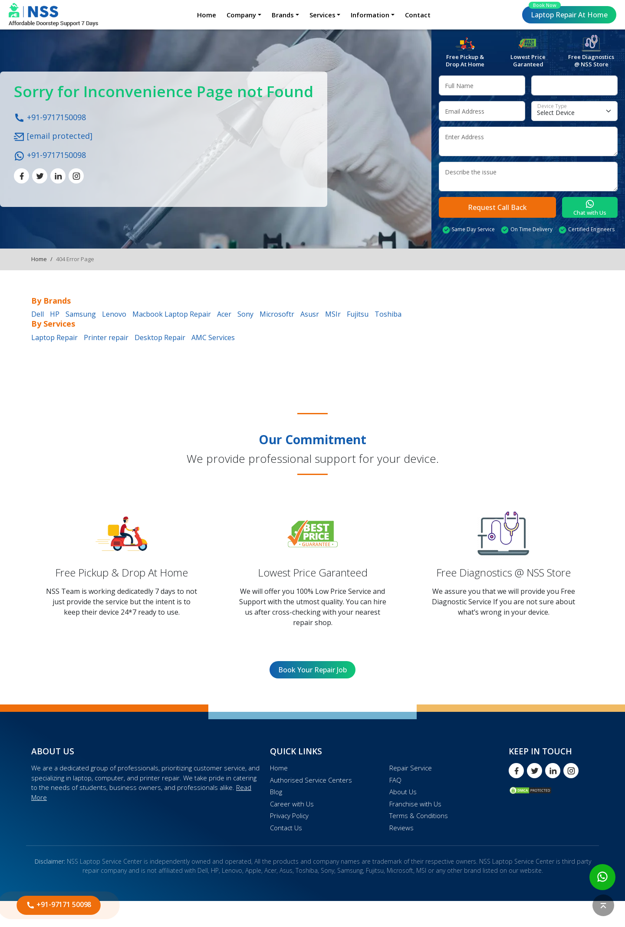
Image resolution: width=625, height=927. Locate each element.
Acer (224, 314)
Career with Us (292, 803)
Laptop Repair (568, 13)
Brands (283, 14)
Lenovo (114, 314)
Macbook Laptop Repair (171, 314)
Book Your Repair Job (312, 670)
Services (322, 14)
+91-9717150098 (50, 116)
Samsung (81, 314)
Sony (245, 314)
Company (241, 14)
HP (54, 314)
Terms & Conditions (418, 815)
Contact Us (286, 827)
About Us (403, 791)
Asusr (309, 314)
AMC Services (213, 337)
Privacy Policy (289, 815)
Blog (276, 791)
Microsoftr (277, 314)
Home (206, 14)
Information (370, 14)
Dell (37, 314)
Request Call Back (497, 207)
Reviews (401, 827)
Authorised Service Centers (311, 780)
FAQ (395, 780)
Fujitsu (357, 314)
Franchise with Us (415, 803)
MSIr (333, 314)
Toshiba (388, 314)
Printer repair (106, 337)
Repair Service (410, 767)
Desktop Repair (160, 337)
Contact (418, 14)
